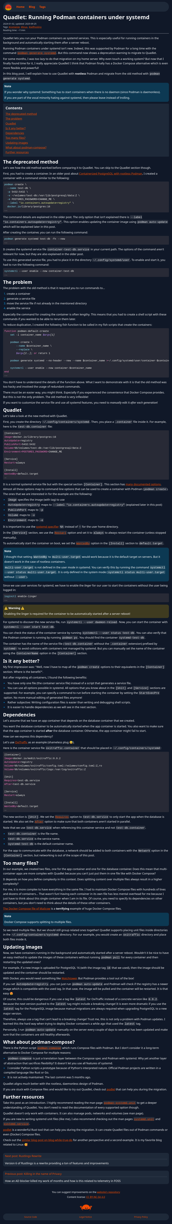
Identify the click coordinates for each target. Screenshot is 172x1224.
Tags (42, 7)
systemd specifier (47, 526)
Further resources (17, 152)
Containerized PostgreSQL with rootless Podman (110, 173)
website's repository (108, 1192)
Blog (32, 7)
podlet (111, 1089)
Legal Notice (85, 1216)
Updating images (17, 143)
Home (20, 7)
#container (14, 26)
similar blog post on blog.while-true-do (47, 1140)
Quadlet (11, 123)
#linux (24, 26)
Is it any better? (16, 128)
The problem (14, 118)
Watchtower (69, 978)
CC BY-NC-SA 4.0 (95, 1197)
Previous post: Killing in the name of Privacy (86, 1177)
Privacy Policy (141, 1216)
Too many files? (15, 138)
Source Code (30, 1216)
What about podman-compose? (26, 147)
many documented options (143, 484)
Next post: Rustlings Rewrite (86, 1159)
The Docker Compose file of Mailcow (26, 908)
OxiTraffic (21, 742)
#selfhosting (35, 26)
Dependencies (15, 133)
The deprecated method (21, 114)
